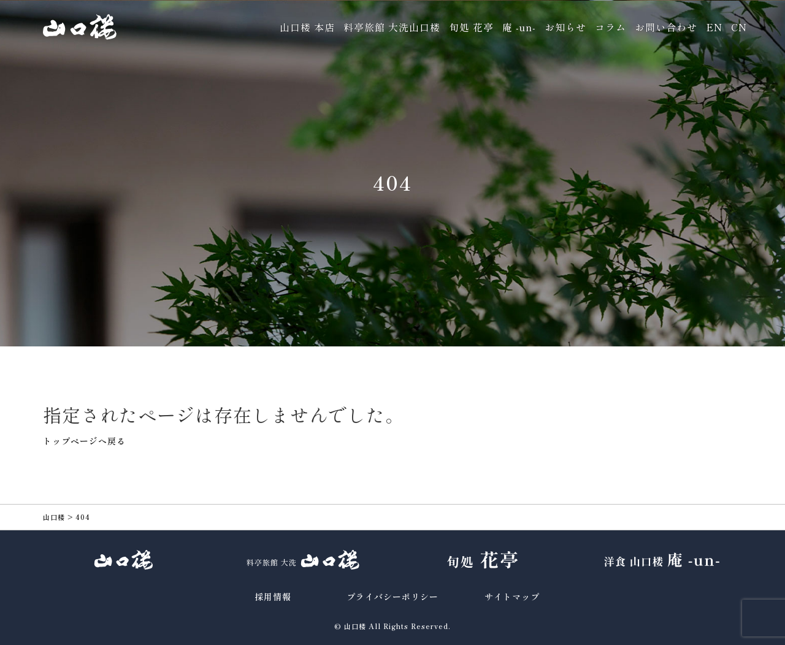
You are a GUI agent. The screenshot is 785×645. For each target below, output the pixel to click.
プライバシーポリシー (392, 596)
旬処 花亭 (471, 27)
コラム (610, 27)
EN (714, 27)
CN (739, 27)
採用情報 (273, 596)
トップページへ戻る (84, 441)
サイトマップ (512, 596)
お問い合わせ (666, 27)
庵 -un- (519, 27)
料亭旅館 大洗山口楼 (391, 27)
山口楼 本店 (307, 27)
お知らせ (565, 27)
